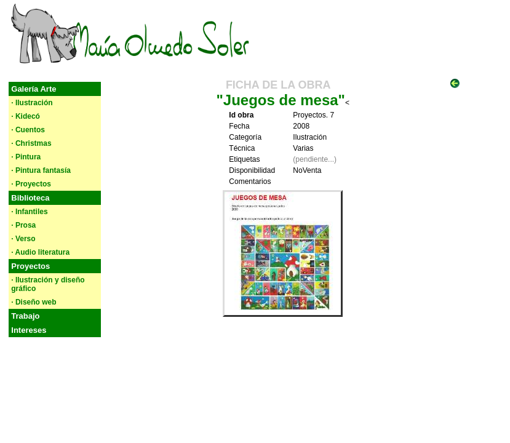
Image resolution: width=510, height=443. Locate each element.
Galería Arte (33, 89)
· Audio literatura (40, 252)
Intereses (28, 330)
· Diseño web (33, 302)
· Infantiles (29, 211)
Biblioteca (30, 197)
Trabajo (25, 316)
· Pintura (26, 157)
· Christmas (31, 143)
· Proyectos (31, 184)
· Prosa (23, 225)
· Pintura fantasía (41, 170)
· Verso (23, 238)
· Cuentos (28, 130)
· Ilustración (31, 102)
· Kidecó (25, 116)
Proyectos (30, 266)
